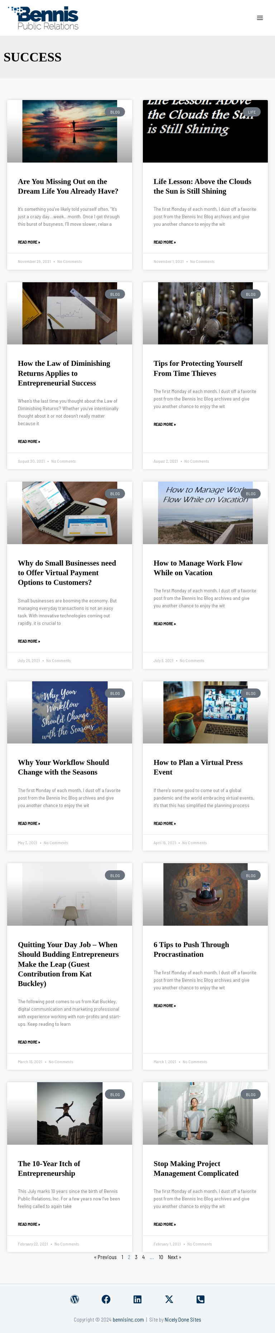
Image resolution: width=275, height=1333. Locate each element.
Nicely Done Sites (183, 1319)
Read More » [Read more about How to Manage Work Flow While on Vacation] (165, 623)
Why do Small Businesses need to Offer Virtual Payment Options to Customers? (67, 573)
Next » (175, 1256)
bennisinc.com (128, 1319)
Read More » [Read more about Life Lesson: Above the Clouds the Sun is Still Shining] (165, 241)
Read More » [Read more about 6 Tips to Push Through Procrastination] (165, 1005)
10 (161, 1256)
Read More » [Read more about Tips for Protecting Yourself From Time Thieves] (165, 424)
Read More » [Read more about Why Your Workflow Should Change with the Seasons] (29, 823)
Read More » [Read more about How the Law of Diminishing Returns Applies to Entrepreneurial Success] (29, 441)
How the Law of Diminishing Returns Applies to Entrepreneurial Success (64, 373)
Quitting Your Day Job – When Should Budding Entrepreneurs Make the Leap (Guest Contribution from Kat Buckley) (68, 964)
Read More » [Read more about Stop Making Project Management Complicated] (165, 1224)
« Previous (105, 1256)
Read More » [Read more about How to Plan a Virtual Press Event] (165, 823)
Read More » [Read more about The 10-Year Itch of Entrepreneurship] (29, 1224)
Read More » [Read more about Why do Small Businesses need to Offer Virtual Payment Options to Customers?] (29, 640)
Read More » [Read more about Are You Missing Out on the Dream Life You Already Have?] (29, 241)
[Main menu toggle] (260, 17)
